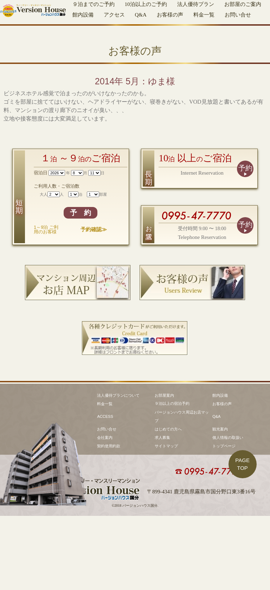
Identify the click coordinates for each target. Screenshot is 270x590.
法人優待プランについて (118, 469)
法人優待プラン (195, 4)
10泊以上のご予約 (146, 4)
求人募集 (162, 512)
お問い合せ (238, 15)
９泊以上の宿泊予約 (172, 477)
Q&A (141, 15)
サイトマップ (166, 520)
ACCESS (105, 490)
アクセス (114, 15)
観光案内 (220, 503)
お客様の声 (170, 15)
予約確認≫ (94, 297)
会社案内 (104, 512)
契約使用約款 (108, 520)
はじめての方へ (168, 503)
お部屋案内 (164, 469)
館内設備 (83, 15)
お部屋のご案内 (242, 4)
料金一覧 (203, 15)
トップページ (224, 520)
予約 (245, 236)
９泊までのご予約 (93, 4)
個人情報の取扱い (227, 512)
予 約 (80, 281)
